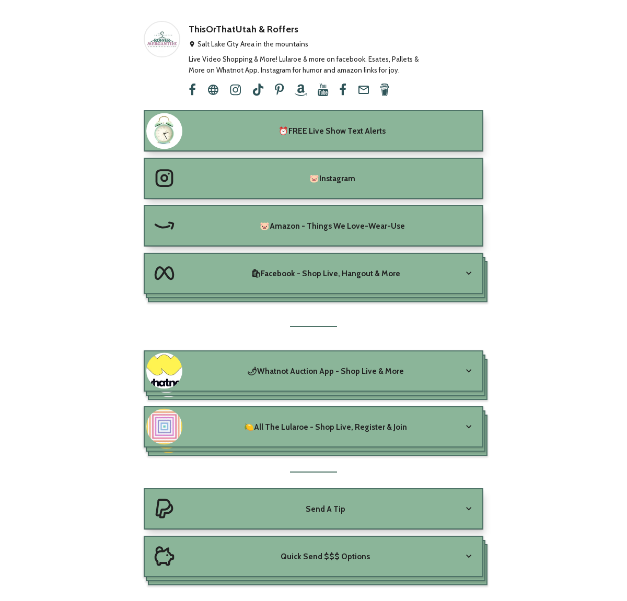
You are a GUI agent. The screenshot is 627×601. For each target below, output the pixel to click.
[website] (213, 90)
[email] (364, 90)
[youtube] (323, 90)
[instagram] (235, 90)
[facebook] (192, 90)
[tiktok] (258, 90)
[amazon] (301, 90)
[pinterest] (279, 90)
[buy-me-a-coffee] (384, 90)
